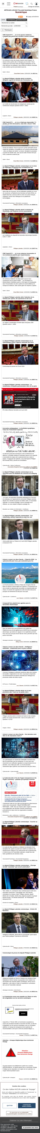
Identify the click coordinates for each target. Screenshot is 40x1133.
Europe (21, 1035)
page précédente (32, 16)
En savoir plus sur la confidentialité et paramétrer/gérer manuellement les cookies (19, 1113)
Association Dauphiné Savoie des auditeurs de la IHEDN (22, 467)
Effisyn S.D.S (19, 641)
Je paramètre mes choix (30, 1127)
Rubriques (8, 30)
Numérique (20, 12)
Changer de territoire (33, 6)
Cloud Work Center (19, 73)
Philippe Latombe (18, 117)
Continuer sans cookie (26, 1105)
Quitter (10, 1105)
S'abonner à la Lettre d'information (20, 1120)
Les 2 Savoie (20, 598)
